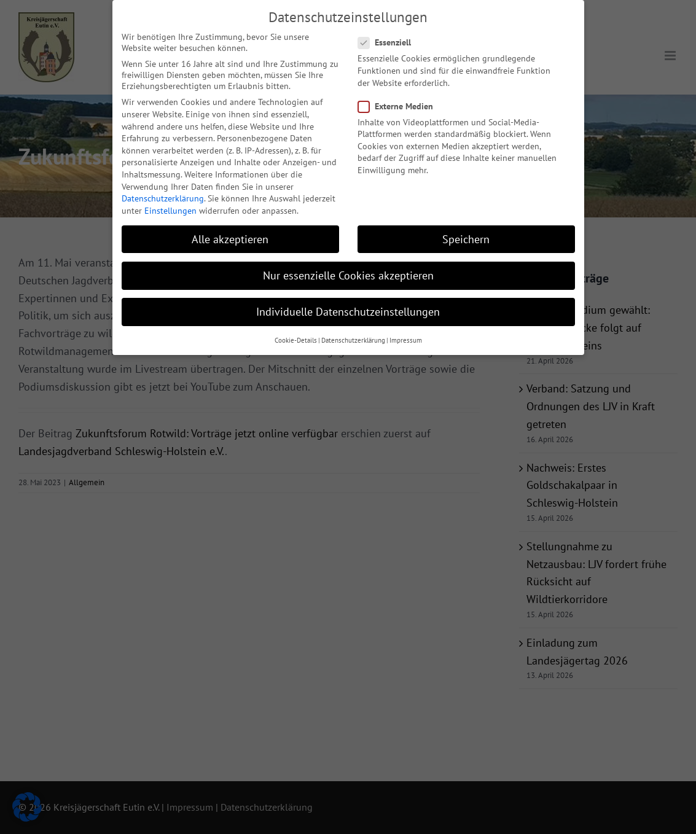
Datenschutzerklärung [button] (353, 336)
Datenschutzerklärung (163, 194)
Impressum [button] (405, 336)
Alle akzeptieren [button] (230, 235)
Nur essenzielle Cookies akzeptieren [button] (348, 272)
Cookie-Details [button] (296, 336)
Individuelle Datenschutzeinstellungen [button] (348, 308)
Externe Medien (401, 102)
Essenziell (389, 38)
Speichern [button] (466, 235)
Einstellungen (170, 206)
